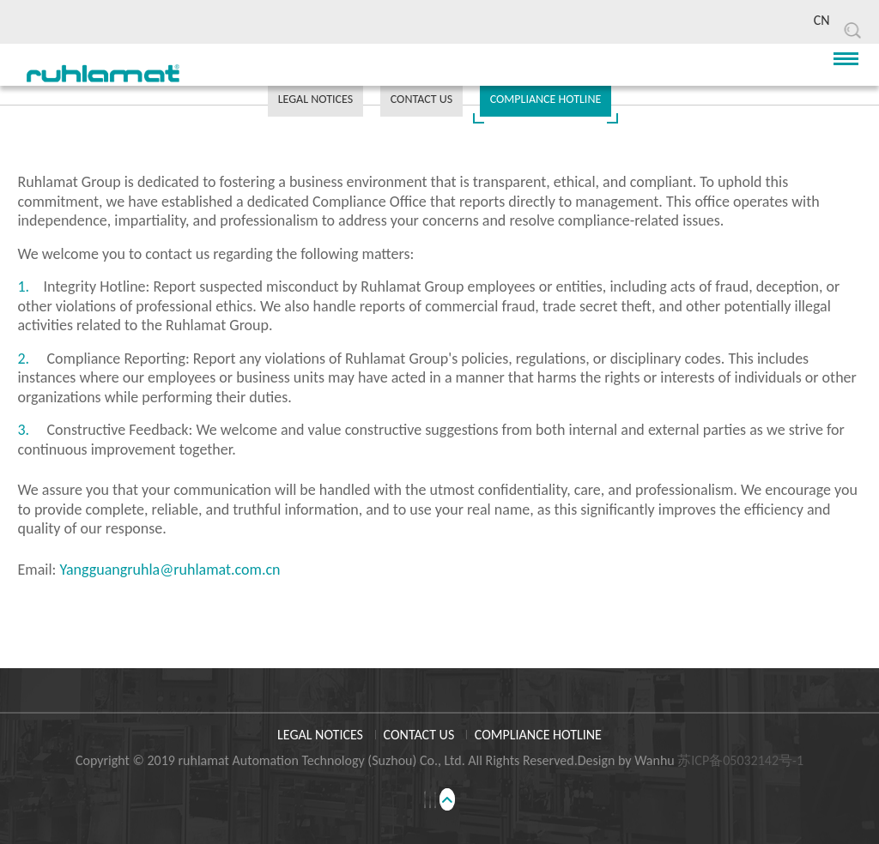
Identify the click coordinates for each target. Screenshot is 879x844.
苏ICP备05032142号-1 (740, 760)
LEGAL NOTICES (315, 99)
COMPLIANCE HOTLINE (546, 99)
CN (822, 20)
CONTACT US (421, 99)
